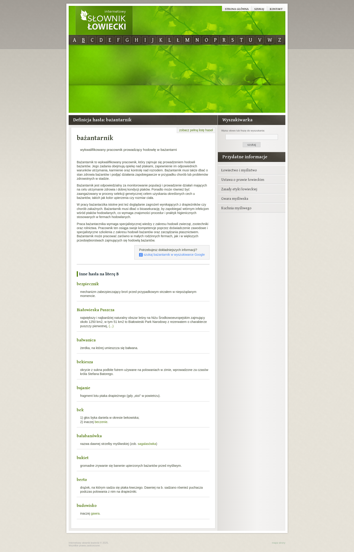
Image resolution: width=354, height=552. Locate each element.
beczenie (101, 422)
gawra (95, 513)
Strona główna (237, 9)
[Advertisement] (177, 78)
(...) (111, 326)
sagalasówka (147, 444)
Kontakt (276, 9)
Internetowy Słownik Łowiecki (104, 20)
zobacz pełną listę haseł (196, 130)
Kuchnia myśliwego (236, 208)
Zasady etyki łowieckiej (239, 189)
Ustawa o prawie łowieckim (242, 179)
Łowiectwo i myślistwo (239, 170)
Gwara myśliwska (234, 198)
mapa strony (278, 542)
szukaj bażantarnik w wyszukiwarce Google (172, 254)
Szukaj (259, 9)
